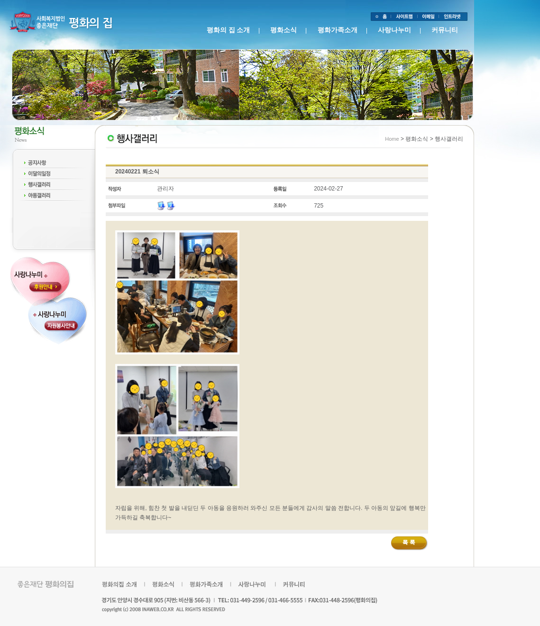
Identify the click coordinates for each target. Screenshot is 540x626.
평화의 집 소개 (228, 30)
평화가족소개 (337, 30)
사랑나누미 (394, 30)
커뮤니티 (444, 30)
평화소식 (283, 30)
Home (392, 139)
